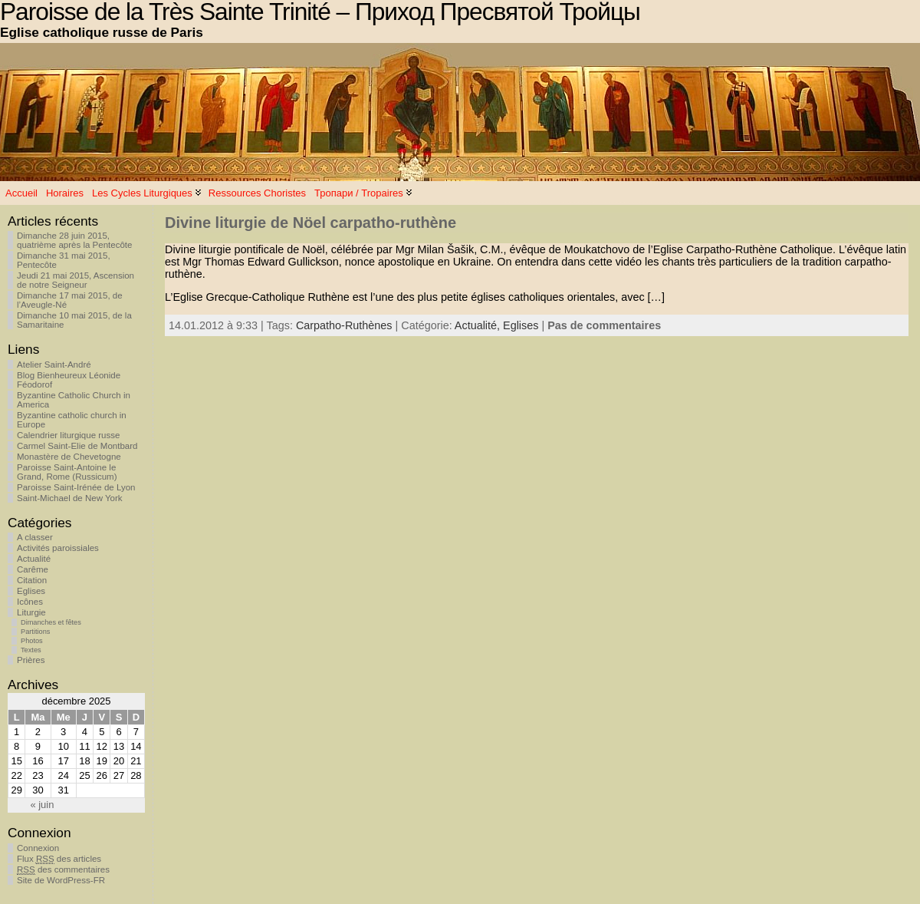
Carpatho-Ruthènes (344, 325)
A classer (35, 537)
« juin (42, 804)
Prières (30, 660)
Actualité (34, 558)
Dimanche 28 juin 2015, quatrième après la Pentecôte (74, 240)
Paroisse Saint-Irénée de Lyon (76, 487)
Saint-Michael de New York (70, 498)
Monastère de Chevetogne (69, 456)
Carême (32, 569)
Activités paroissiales (58, 548)
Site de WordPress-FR (61, 880)
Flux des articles (59, 859)
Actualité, (479, 325)
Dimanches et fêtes (51, 622)
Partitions (35, 631)
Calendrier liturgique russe (68, 435)
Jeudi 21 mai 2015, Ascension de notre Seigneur (75, 280)
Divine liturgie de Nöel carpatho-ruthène (310, 222)
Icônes (30, 601)
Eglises (31, 591)
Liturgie (31, 612)
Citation (32, 580)
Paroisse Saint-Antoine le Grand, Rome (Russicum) (67, 472)
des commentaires (63, 870)
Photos (32, 641)
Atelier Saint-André (54, 364)
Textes (31, 650)
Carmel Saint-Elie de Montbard (77, 445)
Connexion (38, 848)
